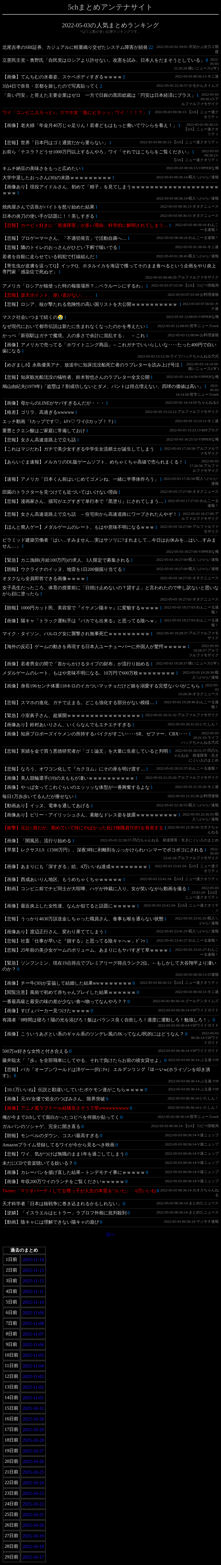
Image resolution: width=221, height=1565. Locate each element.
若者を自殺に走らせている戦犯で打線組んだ (48, 256)
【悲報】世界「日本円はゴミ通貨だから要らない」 (55, 142)
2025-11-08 (33, 1323)
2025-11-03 (33, 1376)
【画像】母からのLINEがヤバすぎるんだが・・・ (53, 403)
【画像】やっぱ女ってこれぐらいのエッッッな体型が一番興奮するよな (76, 787)
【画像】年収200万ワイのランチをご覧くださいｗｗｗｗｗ (63, 1181)
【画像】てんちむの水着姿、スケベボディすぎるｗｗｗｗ (62, 76)
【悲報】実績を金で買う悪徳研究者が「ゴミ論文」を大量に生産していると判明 (85, 751)
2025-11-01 (33, 1397)
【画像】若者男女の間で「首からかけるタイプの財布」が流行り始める (76, 663)
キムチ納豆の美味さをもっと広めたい (41, 168)
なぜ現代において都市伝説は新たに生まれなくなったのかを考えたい (73, 326)
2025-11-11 (33, 1291)
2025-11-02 (33, 1387)
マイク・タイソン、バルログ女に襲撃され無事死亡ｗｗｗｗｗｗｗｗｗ (76, 633)
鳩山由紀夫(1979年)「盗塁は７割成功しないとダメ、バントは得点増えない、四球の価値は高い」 (102, 386)
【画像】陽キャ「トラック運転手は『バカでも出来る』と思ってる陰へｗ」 (80, 620)
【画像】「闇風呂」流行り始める (36, 840)
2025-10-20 (33, 1525)
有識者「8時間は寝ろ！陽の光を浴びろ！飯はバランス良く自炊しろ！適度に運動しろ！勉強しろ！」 (107, 1019)
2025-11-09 (33, 1312)
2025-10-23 (33, 1493)
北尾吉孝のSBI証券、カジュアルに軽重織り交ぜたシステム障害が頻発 (75, 47)
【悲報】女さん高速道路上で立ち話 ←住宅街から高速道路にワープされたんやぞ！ (89, 514)
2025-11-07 (33, 1334)
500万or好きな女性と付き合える (35, 1051)
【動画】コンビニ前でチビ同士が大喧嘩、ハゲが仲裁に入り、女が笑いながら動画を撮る (94, 888)
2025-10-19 (33, 1535)
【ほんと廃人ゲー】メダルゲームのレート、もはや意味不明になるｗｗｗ (78, 527)
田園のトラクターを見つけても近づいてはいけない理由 (59, 492)
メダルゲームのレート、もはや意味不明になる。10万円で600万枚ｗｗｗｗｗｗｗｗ (88, 673)
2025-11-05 (33, 1355)
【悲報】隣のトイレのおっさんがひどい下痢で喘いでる (59, 247)
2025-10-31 (33, 1408)
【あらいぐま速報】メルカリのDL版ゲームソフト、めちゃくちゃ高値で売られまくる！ (92, 461)
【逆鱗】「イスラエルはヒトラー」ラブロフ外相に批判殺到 (64, 1212)
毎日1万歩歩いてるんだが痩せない (38, 796)
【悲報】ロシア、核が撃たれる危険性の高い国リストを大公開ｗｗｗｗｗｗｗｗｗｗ (90, 304)
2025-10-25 (33, 1472)
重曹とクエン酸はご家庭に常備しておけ (43, 430)
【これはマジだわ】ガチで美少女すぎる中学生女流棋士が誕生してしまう (80, 449)
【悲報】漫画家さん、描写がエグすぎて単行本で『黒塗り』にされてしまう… (82, 501)
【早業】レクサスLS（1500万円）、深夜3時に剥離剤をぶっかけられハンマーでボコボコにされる (102, 849)
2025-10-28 (33, 1440)
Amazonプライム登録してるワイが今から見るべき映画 (58, 1144)
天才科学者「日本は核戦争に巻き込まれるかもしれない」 (62, 1203)
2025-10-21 (33, 1514)
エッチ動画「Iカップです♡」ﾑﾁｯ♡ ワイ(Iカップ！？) (57, 421)
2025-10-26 (33, 1461)
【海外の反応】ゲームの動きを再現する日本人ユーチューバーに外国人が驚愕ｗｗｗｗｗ (94, 646)
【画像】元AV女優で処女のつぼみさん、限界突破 (53, 1098)
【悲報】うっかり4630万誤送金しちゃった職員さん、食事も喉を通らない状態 (82, 918)
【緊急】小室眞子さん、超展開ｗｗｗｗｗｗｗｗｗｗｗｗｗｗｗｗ (71, 715)
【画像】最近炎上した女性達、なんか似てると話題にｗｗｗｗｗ (69, 905)
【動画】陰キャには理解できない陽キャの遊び (50, 1222)
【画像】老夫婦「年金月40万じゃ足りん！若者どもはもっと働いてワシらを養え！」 (89, 125)
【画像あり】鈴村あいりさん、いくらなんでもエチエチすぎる (66, 724)
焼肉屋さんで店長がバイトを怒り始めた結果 (48, 206)
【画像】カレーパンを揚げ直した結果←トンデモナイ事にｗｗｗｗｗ (73, 1172)
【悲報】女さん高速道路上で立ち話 (39, 439)
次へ (110, 1234)
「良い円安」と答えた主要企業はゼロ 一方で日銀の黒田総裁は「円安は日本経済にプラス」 (99, 95)
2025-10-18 (33, 1546)
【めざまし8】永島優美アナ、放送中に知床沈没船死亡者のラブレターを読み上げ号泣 (91, 364)
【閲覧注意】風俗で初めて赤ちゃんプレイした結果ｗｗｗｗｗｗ (69, 992)
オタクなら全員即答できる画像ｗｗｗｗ (43, 578)
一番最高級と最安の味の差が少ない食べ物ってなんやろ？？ (64, 1001)
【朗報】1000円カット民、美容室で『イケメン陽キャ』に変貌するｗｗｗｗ (80, 607)
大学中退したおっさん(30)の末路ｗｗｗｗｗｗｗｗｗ (56, 177)
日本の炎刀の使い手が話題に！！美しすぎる (48, 216)
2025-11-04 (33, 1365)
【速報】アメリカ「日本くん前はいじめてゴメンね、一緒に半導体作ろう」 (80, 479)
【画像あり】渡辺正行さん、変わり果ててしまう (53, 931)
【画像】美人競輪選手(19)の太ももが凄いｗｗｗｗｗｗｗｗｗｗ (68, 778)
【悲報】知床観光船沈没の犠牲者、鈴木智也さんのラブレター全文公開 (76, 377)
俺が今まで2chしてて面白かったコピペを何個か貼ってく (60, 1117)
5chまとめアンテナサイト (110, 7)
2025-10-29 (33, 1429)
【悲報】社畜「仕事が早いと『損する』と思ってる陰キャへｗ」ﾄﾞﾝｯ (73, 940)
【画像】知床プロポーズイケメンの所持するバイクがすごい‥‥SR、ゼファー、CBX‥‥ (95, 733)
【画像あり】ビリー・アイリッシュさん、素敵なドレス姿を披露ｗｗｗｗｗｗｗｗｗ (89, 814)
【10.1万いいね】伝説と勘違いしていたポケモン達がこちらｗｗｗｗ (73, 1089)
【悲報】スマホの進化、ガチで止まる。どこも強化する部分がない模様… (78, 702)
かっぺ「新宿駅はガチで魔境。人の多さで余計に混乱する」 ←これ (73, 335)
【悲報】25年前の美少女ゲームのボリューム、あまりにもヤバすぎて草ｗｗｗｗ (85, 950)
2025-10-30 (33, 1419)
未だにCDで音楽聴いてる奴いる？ (37, 1163)
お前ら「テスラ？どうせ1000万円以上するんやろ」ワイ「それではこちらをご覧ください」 (96, 151)
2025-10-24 (33, 1482)
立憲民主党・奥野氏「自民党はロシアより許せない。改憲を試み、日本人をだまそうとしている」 (103, 60)
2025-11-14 (33, 1259)
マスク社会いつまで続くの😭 (32, 317)
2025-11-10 (33, 1302)
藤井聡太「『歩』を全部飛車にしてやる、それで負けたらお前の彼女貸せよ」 (82, 1060)
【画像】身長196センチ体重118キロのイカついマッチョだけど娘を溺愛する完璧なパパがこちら (101, 685)
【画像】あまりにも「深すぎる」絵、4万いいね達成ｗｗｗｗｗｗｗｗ (74, 866)
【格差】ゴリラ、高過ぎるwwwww (38, 412)
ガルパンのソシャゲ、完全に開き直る (41, 1126)
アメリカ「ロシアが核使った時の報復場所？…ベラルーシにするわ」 (73, 285)
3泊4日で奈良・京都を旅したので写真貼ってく (50, 86)
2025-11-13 (33, 1270)
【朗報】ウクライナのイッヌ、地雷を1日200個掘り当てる (62, 569)
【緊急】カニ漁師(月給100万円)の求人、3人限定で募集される (66, 560)
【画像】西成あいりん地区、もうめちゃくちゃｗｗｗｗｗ (62, 879)
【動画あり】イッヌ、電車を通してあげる (46, 805)
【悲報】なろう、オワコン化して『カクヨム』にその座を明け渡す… (73, 768)
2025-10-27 (33, 1450)
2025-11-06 (33, 1344)
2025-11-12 (33, 1280)
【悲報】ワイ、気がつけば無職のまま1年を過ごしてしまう (63, 1153)
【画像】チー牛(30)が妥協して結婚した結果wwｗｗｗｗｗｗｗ (67, 983)
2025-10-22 (33, 1504)
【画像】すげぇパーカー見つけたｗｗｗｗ (46, 1010)
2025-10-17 (33, 1557)
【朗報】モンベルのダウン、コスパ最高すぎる (50, 1135)
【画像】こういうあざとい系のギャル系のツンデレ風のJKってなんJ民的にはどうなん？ (93, 1033)
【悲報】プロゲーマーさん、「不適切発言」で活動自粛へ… (64, 238)
